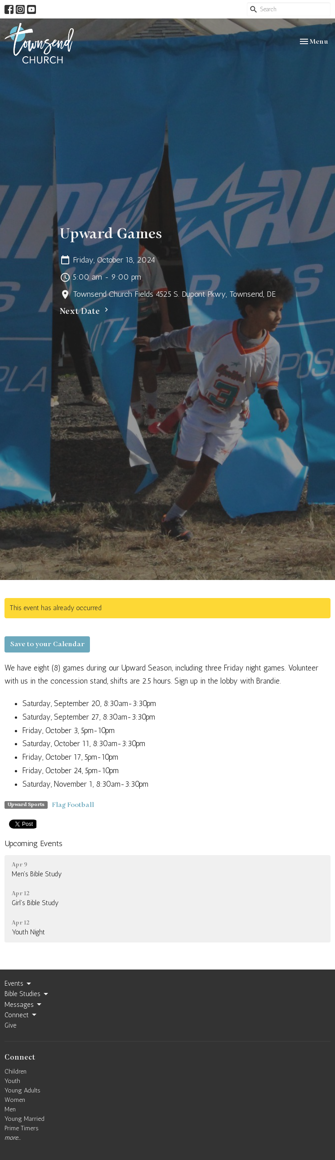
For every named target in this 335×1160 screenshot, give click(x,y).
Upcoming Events (33, 843)
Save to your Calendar (47, 644)
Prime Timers (21, 1128)
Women (14, 1100)
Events (18, 983)
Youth (12, 1081)
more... (12, 1138)
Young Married (24, 1119)
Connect (21, 1015)
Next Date (85, 311)
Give (10, 1025)
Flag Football (73, 805)
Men (10, 1109)
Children (15, 1071)
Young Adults (22, 1090)
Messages (23, 1004)
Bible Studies (26, 994)
